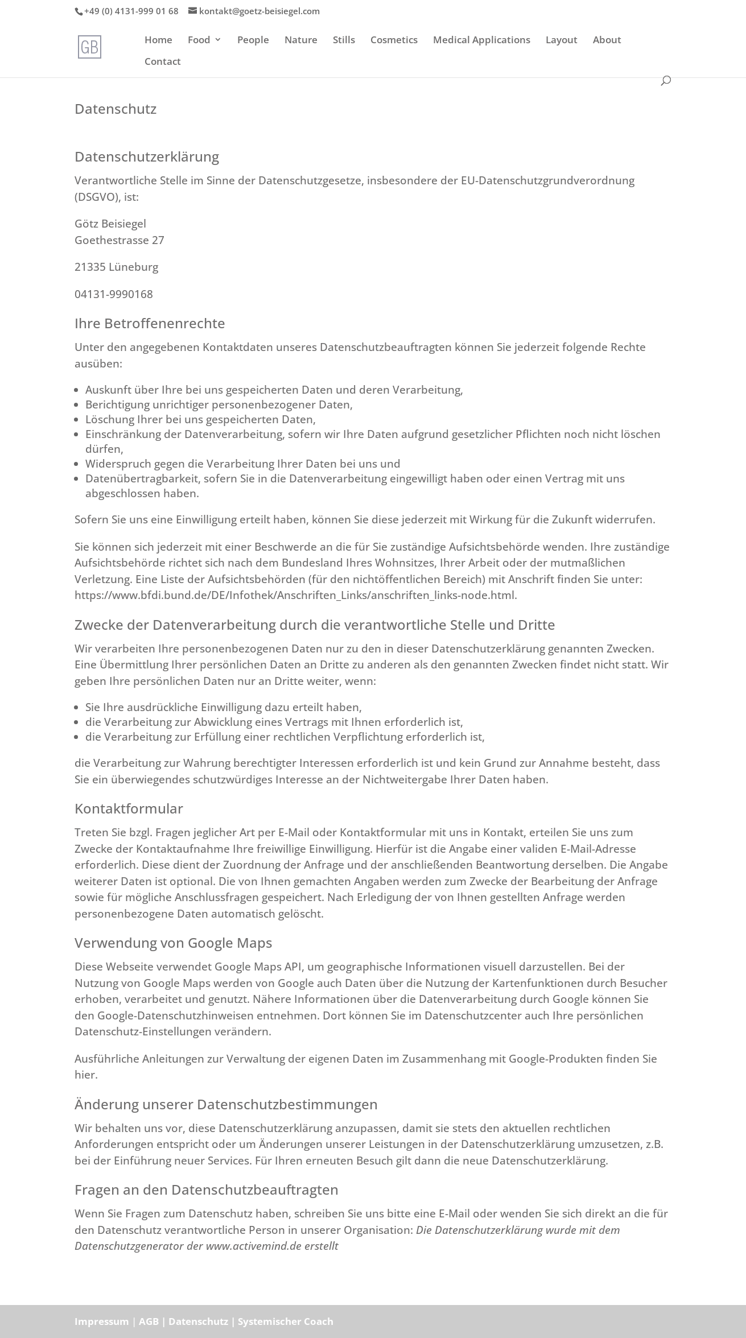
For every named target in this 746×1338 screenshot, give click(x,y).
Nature (301, 40)
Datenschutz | (203, 1321)
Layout (562, 40)
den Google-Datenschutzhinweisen (164, 1015)
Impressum (102, 1321)
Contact (163, 62)
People (253, 40)
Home (158, 40)
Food (199, 40)
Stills (344, 40)
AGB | (153, 1321)
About (607, 40)
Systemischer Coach (285, 1321)
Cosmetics (394, 40)
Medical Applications (481, 40)
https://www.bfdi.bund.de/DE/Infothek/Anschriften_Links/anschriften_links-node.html (294, 595)
